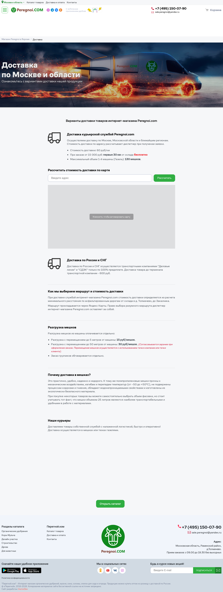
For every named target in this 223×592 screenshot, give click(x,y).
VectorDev (23, 589)
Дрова (5, 547)
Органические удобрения (15, 531)
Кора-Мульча (8, 535)
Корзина (215, 10)
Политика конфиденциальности (16, 578)
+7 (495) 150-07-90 (168, 9)
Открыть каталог (110, 504)
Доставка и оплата (55, 2)
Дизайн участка (9, 539)
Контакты (72, 2)
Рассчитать (164, 177)
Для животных (9, 551)
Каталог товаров (35, 2)
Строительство (9, 543)
